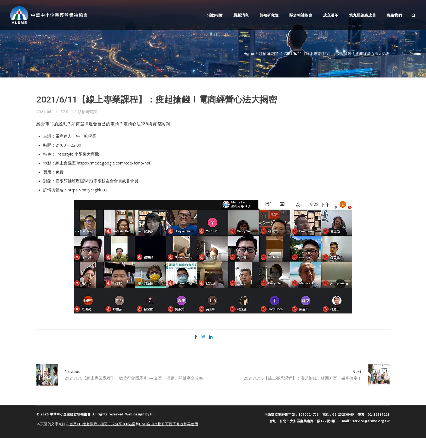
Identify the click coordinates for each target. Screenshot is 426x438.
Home (249, 53)
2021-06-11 (46, 111)
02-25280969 (343, 414)
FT (152, 414)
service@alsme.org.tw (371, 421)
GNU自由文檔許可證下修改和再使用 (168, 423)
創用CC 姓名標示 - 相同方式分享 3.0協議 (103, 423)
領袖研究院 (268, 53)
